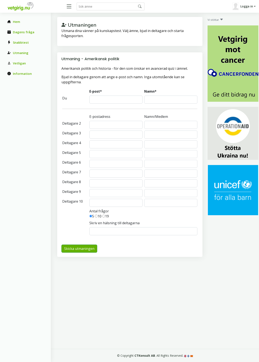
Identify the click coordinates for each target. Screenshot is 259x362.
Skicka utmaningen (79, 248)
